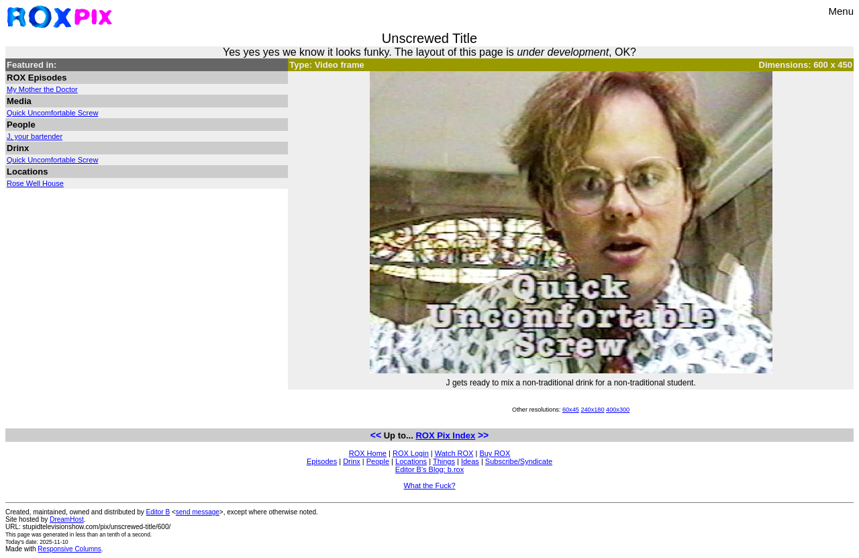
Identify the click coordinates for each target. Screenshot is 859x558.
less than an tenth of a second (113, 534)
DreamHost (67, 519)
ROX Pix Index (445, 435)
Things (444, 461)
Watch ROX (454, 453)
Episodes (322, 461)
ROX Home (368, 453)
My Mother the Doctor (42, 89)
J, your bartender (34, 136)
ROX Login (411, 453)
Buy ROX (494, 453)
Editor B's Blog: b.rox (429, 469)
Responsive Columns (69, 549)
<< (375, 435)
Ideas (470, 461)
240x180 (592, 409)
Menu (841, 11)
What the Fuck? (429, 485)
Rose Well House (35, 183)
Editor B (158, 512)
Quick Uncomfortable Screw (52, 113)
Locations (411, 461)
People (377, 461)
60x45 (570, 409)
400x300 (617, 409)
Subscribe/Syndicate (518, 461)
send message (197, 512)
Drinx (351, 461)
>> (483, 435)
